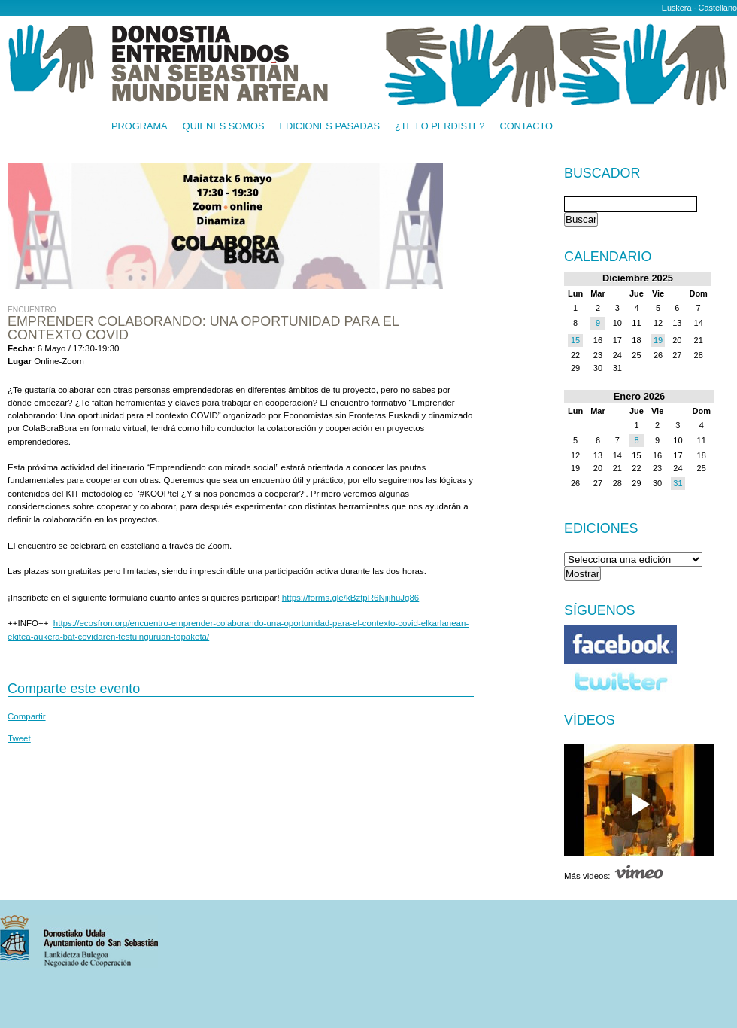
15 (575, 340)
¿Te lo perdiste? (439, 127)
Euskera (677, 7)
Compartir (27, 716)
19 (658, 340)
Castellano (718, 7)
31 (677, 483)
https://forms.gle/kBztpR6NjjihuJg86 (350, 597)
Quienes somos (224, 127)
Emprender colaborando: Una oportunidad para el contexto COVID (203, 328)
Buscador (602, 174)
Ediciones (601, 528)
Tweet (19, 738)
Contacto (526, 127)
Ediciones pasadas (329, 127)
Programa (139, 127)
